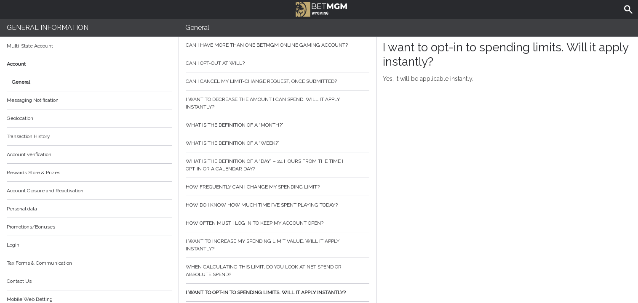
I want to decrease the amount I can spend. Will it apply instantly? (277, 103)
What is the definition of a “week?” (277, 143)
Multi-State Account (30, 46)
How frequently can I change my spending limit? (277, 187)
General (21, 82)
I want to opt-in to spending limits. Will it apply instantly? (277, 292)
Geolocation (20, 118)
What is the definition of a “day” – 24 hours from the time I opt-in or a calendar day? (277, 165)
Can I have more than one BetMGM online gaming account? (277, 45)
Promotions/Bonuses (31, 227)
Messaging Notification (33, 100)
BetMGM (321, 8)
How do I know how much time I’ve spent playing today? (277, 205)
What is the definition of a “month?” (277, 125)
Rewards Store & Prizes (33, 172)
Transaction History (28, 136)
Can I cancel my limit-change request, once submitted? (277, 81)
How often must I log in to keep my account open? (277, 223)
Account (89, 64)
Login (13, 245)
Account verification (29, 154)
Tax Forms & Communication (89, 263)
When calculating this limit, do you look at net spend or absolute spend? (277, 270)
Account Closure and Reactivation (45, 191)
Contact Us (19, 281)
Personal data (22, 209)
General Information (47, 28)
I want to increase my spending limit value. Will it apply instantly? (277, 245)
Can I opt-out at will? (277, 63)
